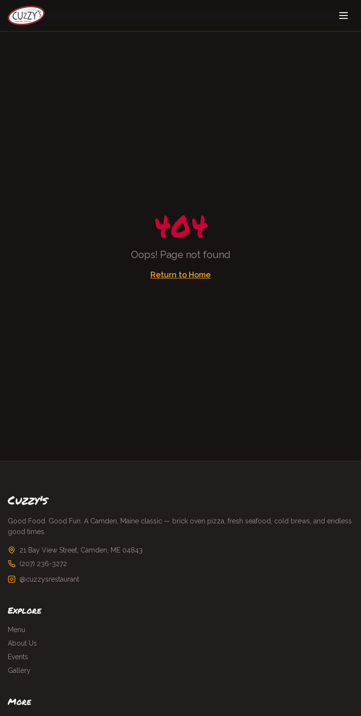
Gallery (19, 670)
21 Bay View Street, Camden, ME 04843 (81, 550)
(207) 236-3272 (43, 564)
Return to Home (180, 274)
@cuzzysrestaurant (49, 579)
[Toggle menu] (343, 15)
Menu (16, 630)
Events (18, 657)
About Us (22, 643)
